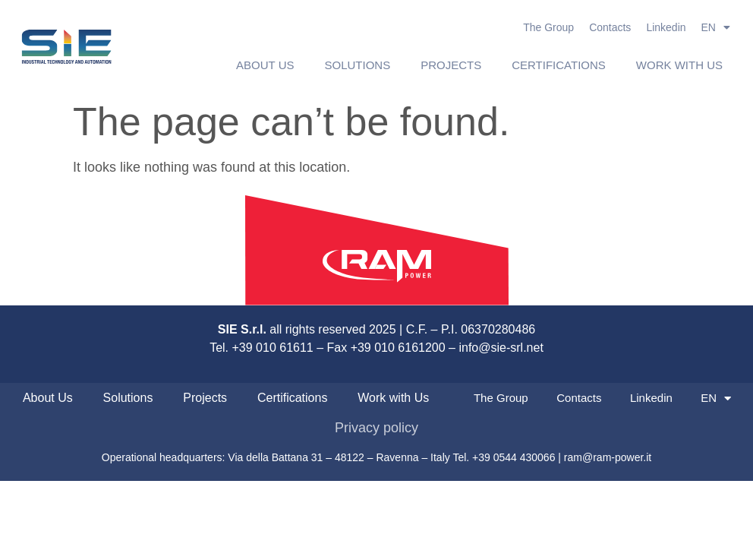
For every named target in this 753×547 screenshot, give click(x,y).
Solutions (358, 64)
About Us (265, 64)
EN (715, 27)
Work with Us (679, 64)
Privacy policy (376, 427)
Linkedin (665, 27)
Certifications (559, 64)
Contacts (610, 27)
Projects (451, 64)
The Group (548, 27)
